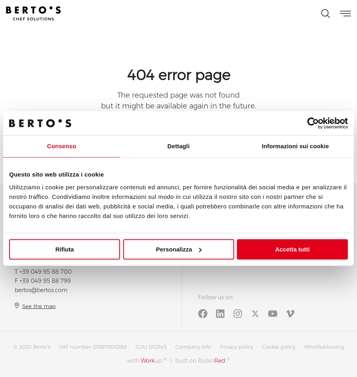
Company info (193, 347)
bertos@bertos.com (41, 290)
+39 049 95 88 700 (45, 271)
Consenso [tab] (61, 146)
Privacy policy (236, 347)
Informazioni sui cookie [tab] (295, 146)
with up (147, 360)
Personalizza (179, 249)
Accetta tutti (292, 249)
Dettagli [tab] (178, 146)
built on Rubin (202, 360)
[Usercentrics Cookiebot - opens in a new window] (313, 123)
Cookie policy (278, 347)
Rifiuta (64, 249)
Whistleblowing (324, 347)
